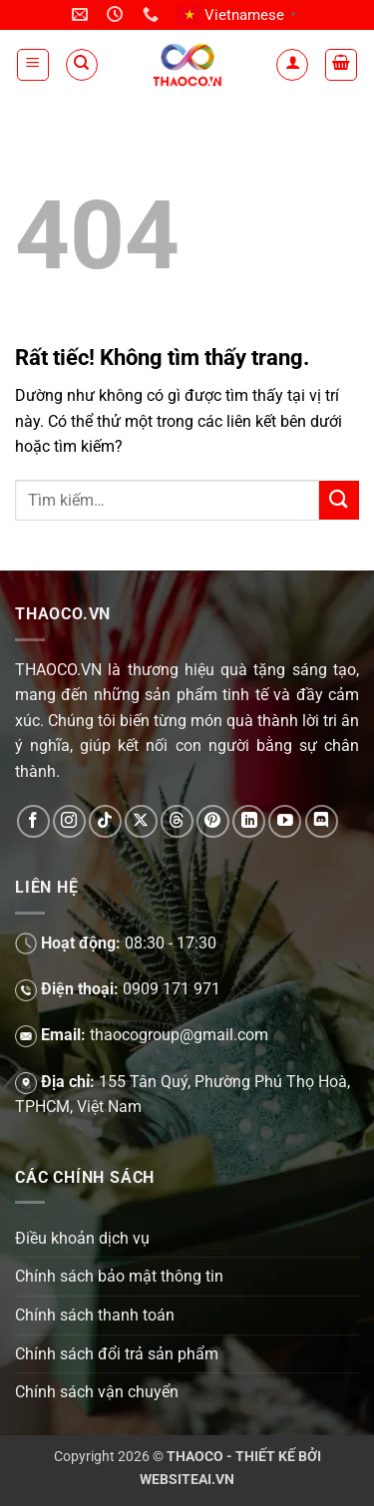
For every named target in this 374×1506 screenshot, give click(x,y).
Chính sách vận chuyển (97, 1391)
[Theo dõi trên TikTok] (105, 821)
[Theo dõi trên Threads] (177, 821)
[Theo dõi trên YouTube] (284, 821)
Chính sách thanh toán (95, 1315)
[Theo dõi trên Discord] (321, 821)
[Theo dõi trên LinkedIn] (248, 821)
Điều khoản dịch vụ (82, 1238)
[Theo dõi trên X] (141, 821)
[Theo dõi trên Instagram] (69, 821)
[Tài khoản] (292, 65)
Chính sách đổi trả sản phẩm (116, 1353)
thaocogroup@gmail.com (179, 1034)
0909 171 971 (171, 988)
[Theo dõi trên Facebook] (33, 821)
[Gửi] (339, 500)
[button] (33, 65)
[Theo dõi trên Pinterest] (212, 821)
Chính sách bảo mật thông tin (119, 1276)
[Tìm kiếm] (82, 65)
